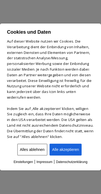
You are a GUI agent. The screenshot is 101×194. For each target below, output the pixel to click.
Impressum (44, 162)
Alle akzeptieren (65, 150)
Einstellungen (23, 162)
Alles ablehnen (32, 150)
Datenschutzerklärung (72, 162)
